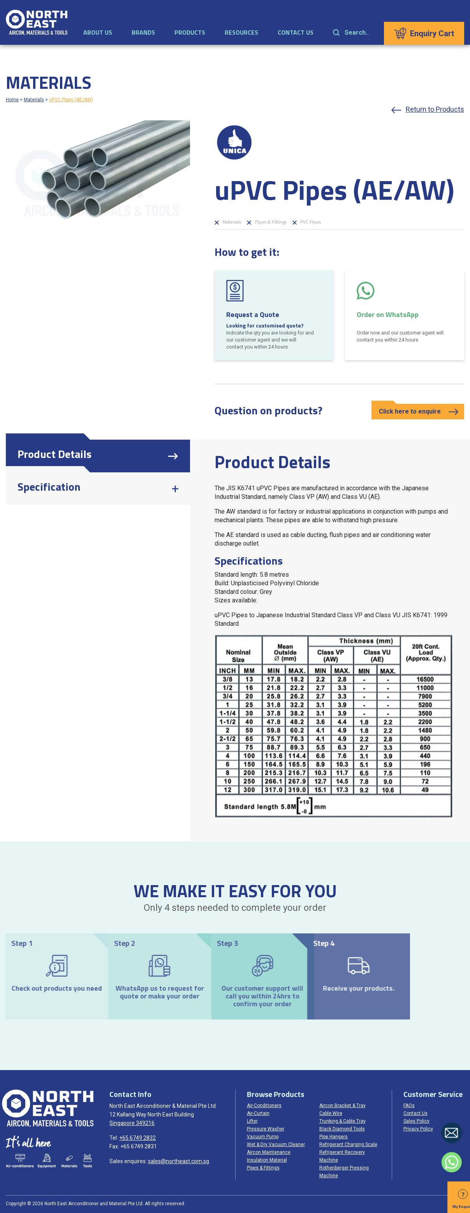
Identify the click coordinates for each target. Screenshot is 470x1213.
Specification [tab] (49, 486)
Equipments (46, 1161)
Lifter (252, 1121)
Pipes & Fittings (266, 221)
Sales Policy (416, 1121)
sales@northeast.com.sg (178, 1161)
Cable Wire (330, 1113)
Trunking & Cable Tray (342, 1121)
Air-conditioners (19, 1161)
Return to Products (435, 109)
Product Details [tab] (55, 453)
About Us (97, 32)
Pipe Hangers (333, 1136)
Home (12, 99)
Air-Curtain (258, 1113)
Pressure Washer (265, 1129)
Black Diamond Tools (342, 1129)
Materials (34, 99)
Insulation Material (267, 1160)
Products (189, 32)
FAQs (409, 1105)
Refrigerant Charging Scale (348, 1144)
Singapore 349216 (132, 1123)
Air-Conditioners (264, 1105)
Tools (87, 1161)
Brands (143, 32)
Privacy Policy (418, 1129)
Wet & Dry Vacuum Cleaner (276, 1144)
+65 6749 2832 (137, 1138)
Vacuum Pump (262, 1136)
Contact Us (295, 32)
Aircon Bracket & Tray (342, 1105)
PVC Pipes (306, 221)
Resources (241, 32)
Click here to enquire (410, 411)
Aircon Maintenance (268, 1152)
